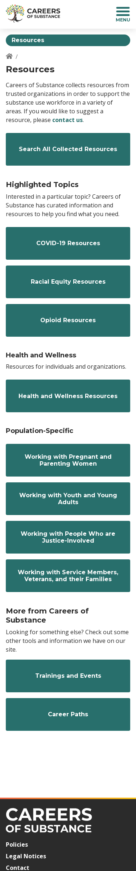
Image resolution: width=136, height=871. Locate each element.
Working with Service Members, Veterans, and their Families (68, 576)
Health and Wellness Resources (68, 396)
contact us (67, 120)
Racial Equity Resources (68, 281)
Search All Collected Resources (68, 149)
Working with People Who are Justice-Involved (68, 537)
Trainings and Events (68, 675)
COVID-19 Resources (68, 243)
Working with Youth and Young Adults (68, 499)
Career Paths (68, 714)
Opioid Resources (68, 320)
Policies (17, 844)
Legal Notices (26, 856)
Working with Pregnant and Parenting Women (68, 460)
